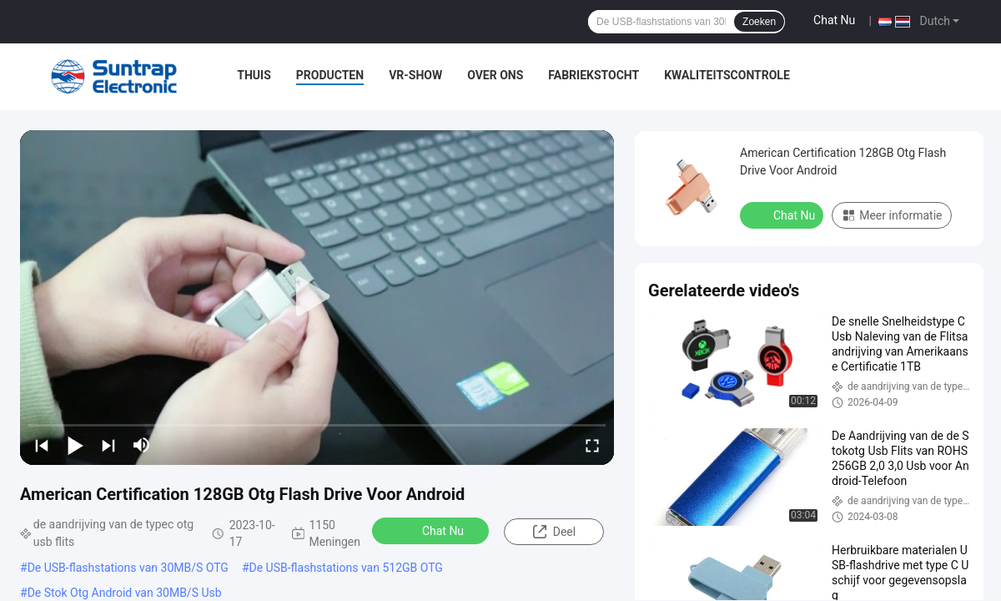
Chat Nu (834, 20)
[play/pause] (75, 444)
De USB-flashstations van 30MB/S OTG (128, 567)
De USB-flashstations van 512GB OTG (346, 567)
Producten (330, 75)
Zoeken (759, 22)
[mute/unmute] (141, 444)
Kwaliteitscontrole (727, 75)
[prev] (41, 444)
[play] (317, 297)
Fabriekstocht (593, 75)
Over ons (495, 75)
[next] (108, 444)
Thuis (254, 75)
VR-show (415, 75)
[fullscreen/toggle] (592, 444)
